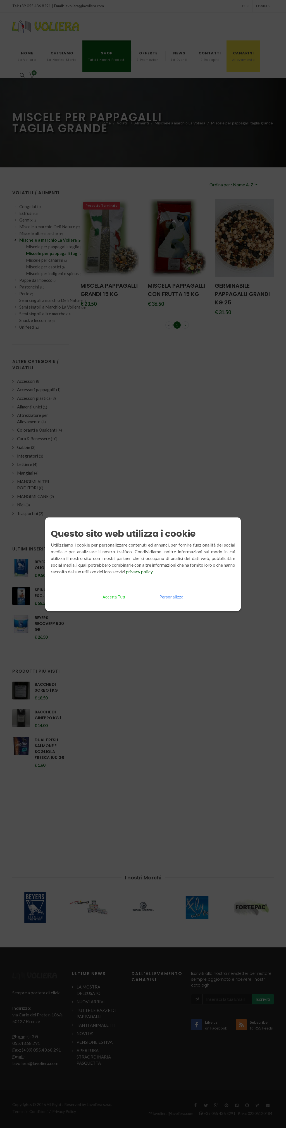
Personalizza (171, 596)
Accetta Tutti (114, 596)
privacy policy (139, 571)
